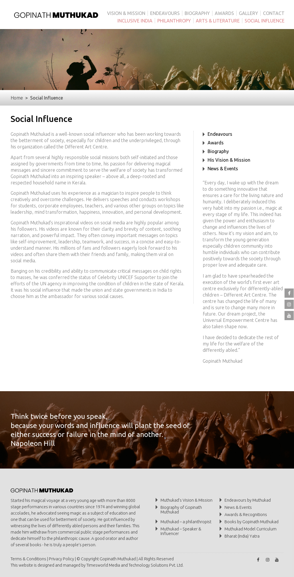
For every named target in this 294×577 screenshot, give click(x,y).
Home (17, 97)
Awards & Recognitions (246, 514)
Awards (216, 142)
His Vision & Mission (229, 160)
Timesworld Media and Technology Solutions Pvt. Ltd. (134, 565)
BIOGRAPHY (197, 13)
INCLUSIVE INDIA (134, 20)
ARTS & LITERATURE (218, 20)
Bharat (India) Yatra (242, 536)
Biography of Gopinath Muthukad (181, 509)
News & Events (223, 168)
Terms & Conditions (28, 559)
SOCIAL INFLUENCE (265, 20)
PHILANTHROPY (174, 20)
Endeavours (220, 134)
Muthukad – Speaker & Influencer (180, 531)
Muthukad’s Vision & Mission (186, 500)
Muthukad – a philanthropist (185, 521)
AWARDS (224, 13)
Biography (218, 151)
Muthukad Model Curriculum (250, 529)
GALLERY (248, 13)
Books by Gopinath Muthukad (251, 521)
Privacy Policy (61, 559)
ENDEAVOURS (165, 13)
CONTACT (274, 13)
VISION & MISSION (126, 13)
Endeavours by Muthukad (248, 500)
